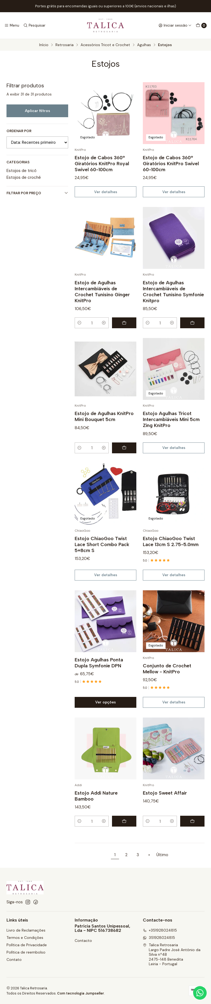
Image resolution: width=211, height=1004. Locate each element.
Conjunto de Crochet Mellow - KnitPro (167, 676)
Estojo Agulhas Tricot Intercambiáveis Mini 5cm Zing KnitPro (171, 427)
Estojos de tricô (21, 170)
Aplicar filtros (37, 110)
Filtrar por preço (37, 193)
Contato (14, 959)
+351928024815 (160, 930)
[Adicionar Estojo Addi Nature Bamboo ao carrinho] (124, 829)
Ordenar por (18, 131)
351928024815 (159, 937)
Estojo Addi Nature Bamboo (96, 803)
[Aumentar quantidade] (103, 331)
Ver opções (105, 710)
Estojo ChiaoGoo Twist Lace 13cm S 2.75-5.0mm (171, 549)
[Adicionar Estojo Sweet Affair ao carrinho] (192, 829)
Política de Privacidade (26, 944)
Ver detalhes (105, 192)
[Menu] (11, 25)
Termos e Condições (24, 937)
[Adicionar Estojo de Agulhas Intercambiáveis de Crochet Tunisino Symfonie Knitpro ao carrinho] (192, 331)
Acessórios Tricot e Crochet (105, 45)
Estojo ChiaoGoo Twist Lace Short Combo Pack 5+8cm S (102, 552)
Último (162, 854)
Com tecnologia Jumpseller (80, 993)
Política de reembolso (25, 952)
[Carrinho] (201, 25)
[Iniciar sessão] (175, 25)
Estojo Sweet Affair (165, 801)
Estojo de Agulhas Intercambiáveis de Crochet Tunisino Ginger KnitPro (102, 299)
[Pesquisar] (34, 25)
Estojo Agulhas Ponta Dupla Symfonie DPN (99, 670)
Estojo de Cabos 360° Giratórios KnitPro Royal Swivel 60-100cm (102, 163)
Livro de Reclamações (25, 930)
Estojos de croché (23, 177)
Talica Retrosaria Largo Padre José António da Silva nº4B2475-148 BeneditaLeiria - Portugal (171, 954)
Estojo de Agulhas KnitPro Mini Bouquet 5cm (104, 424)
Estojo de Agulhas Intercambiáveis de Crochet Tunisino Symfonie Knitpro (173, 299)
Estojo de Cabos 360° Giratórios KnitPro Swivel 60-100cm (171, 163)
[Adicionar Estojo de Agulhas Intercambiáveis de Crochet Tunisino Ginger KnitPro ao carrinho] (124, 331)
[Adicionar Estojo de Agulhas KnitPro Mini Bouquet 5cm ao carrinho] (124, 455)
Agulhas (144, 45)
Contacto (83, 940)
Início (43, 45)
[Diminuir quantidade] (79, 331)
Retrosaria (64, 45)
